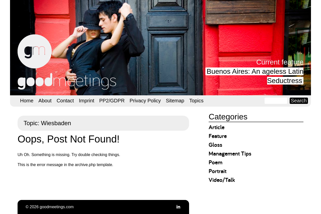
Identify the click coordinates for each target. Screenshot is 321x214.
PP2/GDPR (112, 100)
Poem (215, 162)
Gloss (215, 145)
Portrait (217, 171)
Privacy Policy (145, 100)
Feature (218, 136)
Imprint (86, 100)
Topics (196, 100)
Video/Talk (222, 180)
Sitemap (175, 100)
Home (26, 100)
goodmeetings (68, 62)
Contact (65, 100)
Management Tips (230, 153)
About (44, 100)
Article (216, 127)
